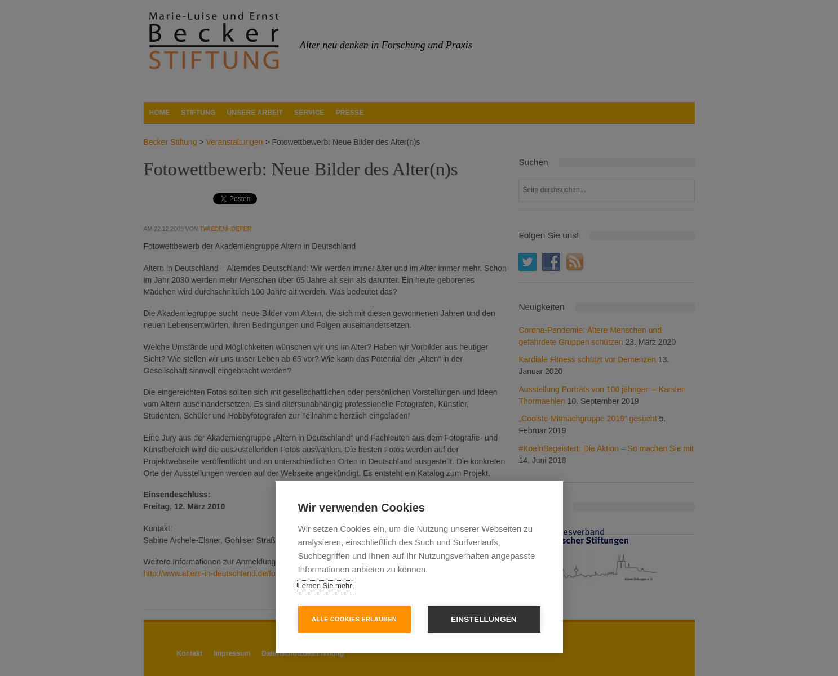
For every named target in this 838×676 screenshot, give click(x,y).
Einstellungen (484, 619)
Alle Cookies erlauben (354, 619)
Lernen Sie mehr (325, 585)
